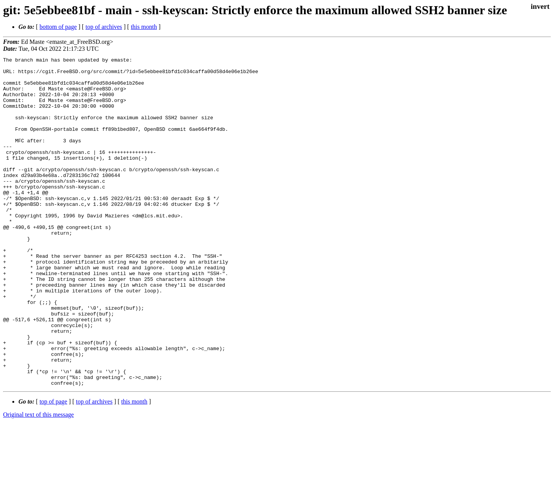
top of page (53, 467)
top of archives (103, 26)
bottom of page (58, 26)
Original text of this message (38, 480)
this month (144, 26)
